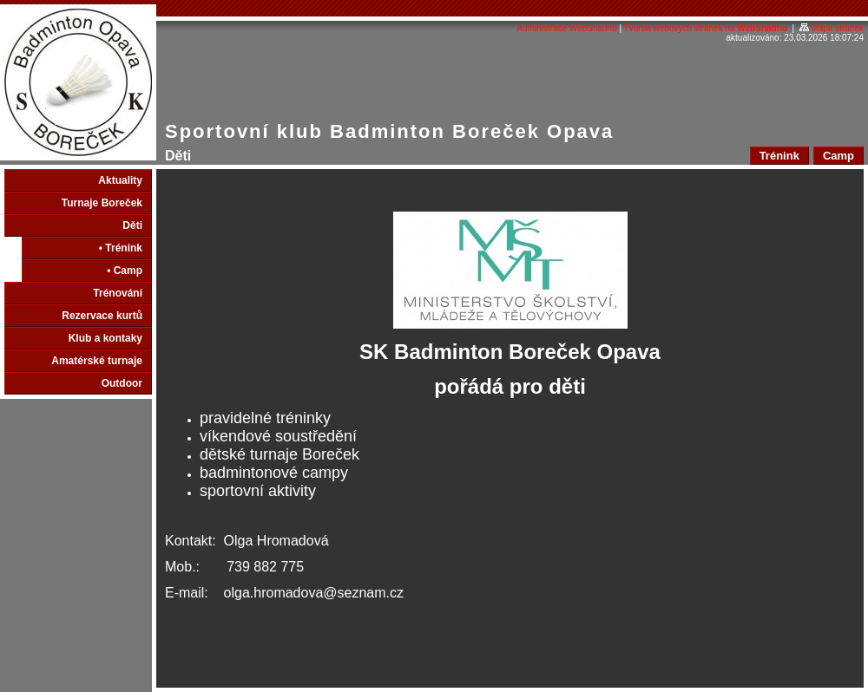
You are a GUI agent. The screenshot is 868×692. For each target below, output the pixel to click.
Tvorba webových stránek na (705, 28)
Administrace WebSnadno (566, 28)
